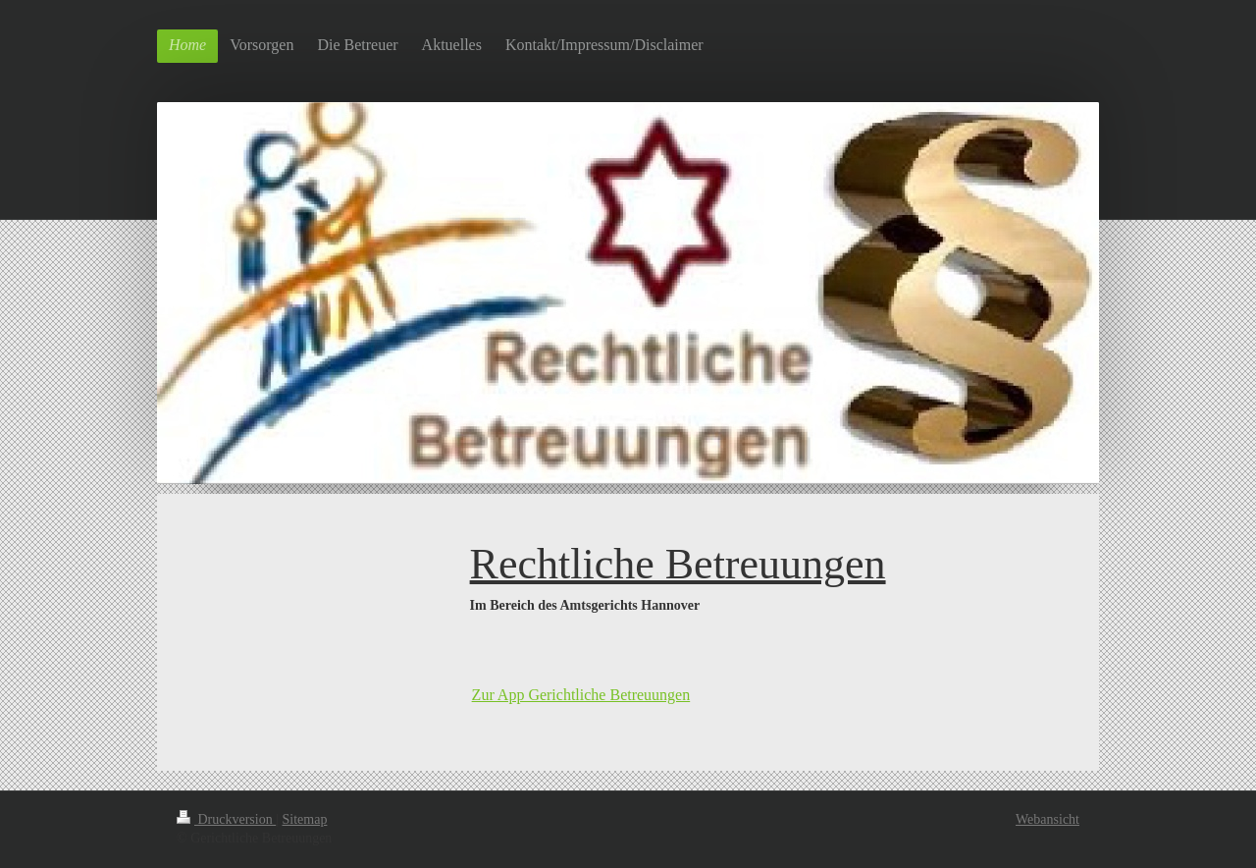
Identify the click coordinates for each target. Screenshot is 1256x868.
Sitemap (305, 819)
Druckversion (226, 819)
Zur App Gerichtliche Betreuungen (581, 694)
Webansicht (1047, 819)
